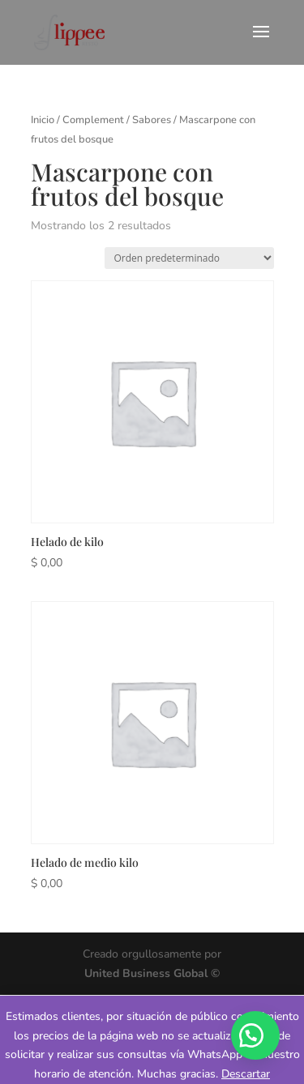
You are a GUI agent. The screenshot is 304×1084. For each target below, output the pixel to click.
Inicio (42, 120)
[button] (255, 1035)
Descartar (245, 1074)
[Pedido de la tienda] (189, 258)
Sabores (151, 120)
